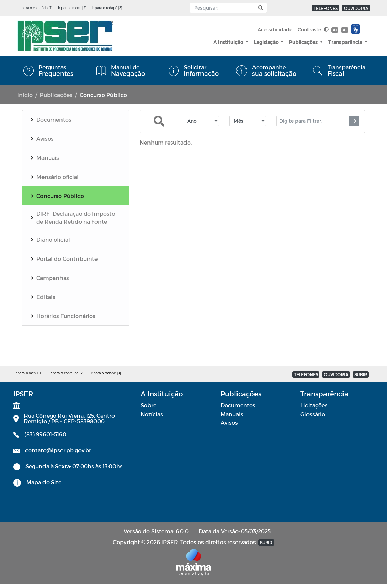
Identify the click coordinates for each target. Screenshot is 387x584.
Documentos (238, 405)
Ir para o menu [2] (72, 8)
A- (344, 30)
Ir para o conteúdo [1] (36, 8)
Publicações (304, 42)
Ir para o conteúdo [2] (67, 373)
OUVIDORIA (356, 8)
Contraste (313, 29)
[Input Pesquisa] (224, 7)
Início (25, 94)
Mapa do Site (43, 482)
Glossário (312, 414)
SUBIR (360, 374)
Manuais (232, 414)
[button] (260, 8)
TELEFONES (326, 8)
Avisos (229, 422)
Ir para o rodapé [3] (107, 8)
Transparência (345, 42)
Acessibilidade (275, 29)
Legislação (267, 42)
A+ (335, 30)
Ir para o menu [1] (29, 373)
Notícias (152, 414)
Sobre (148, 405)
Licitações (314, 405)
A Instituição (228, 42)
